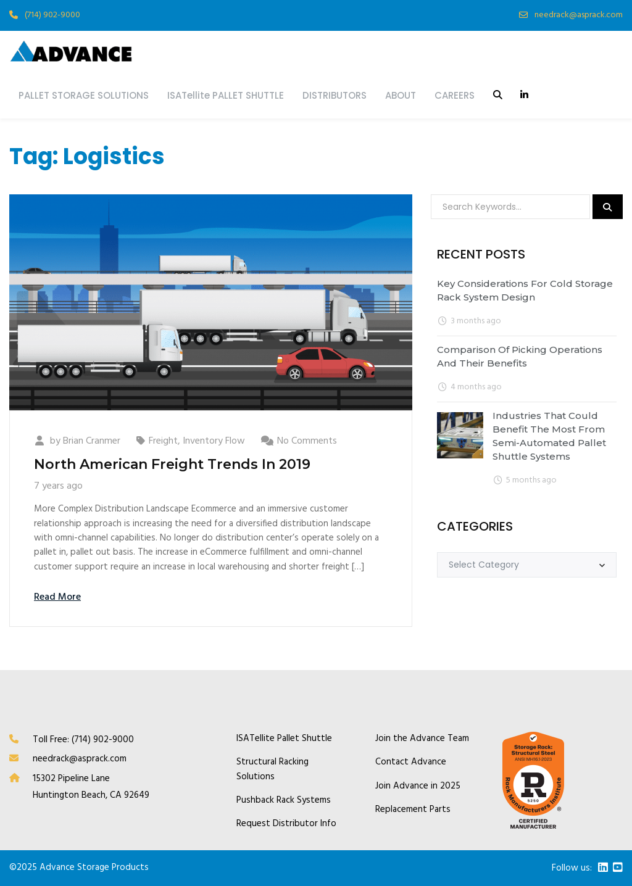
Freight (163, 441)
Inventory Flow (214, 441)
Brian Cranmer (91, 441)
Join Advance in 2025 (417, 786)
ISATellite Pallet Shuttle (284, 739)
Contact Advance (410, 762)
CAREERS (454, 95)
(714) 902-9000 (52, 15)
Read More (57, 597)
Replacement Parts (413, 810)
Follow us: (572, 868)
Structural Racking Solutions (272, 769)
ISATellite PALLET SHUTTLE (225, 95)
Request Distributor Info (286, 824)
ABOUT (400, 95)
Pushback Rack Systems (283, 800)
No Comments (307, 441)
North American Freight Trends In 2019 (172, 464)
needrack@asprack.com (578, 15)
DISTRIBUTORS (334, 95)
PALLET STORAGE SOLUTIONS (84, 95)
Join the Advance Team (422, 739)
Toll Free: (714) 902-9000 (83, 739)
